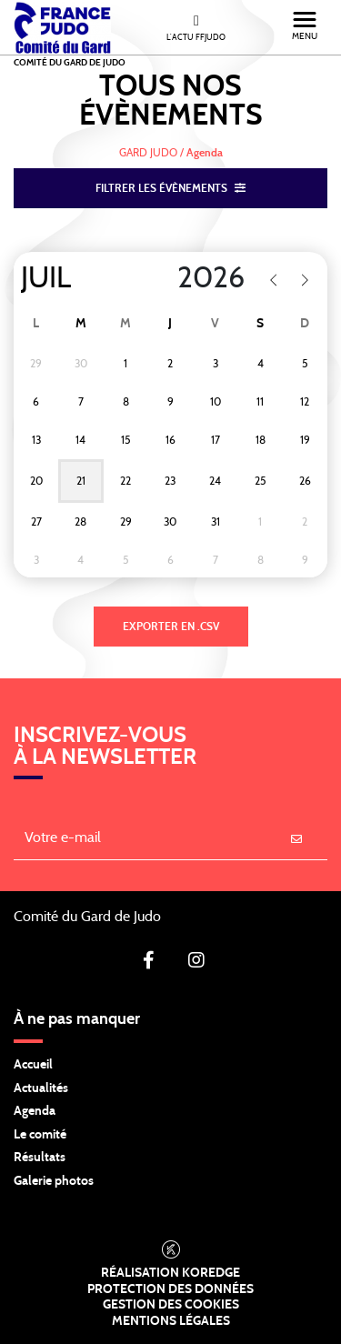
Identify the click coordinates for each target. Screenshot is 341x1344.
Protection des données (170, 1289)
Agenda (34, 1111)
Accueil (33, 1064)
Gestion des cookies (171, 1305)
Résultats (39, 1157)
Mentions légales (171, 1321)
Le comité (40, 1134)
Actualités (41, 1088)
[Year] (199, 278)
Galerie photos (54, 1181)
